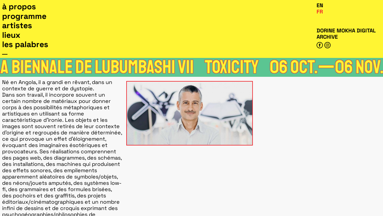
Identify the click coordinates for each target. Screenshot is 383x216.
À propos (19, 7)
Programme (24, 16)
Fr (320, 11)
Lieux (11, 35)
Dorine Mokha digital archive (346, 33)
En (320, 5)
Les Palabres (25, 44)
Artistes (17, 25)
